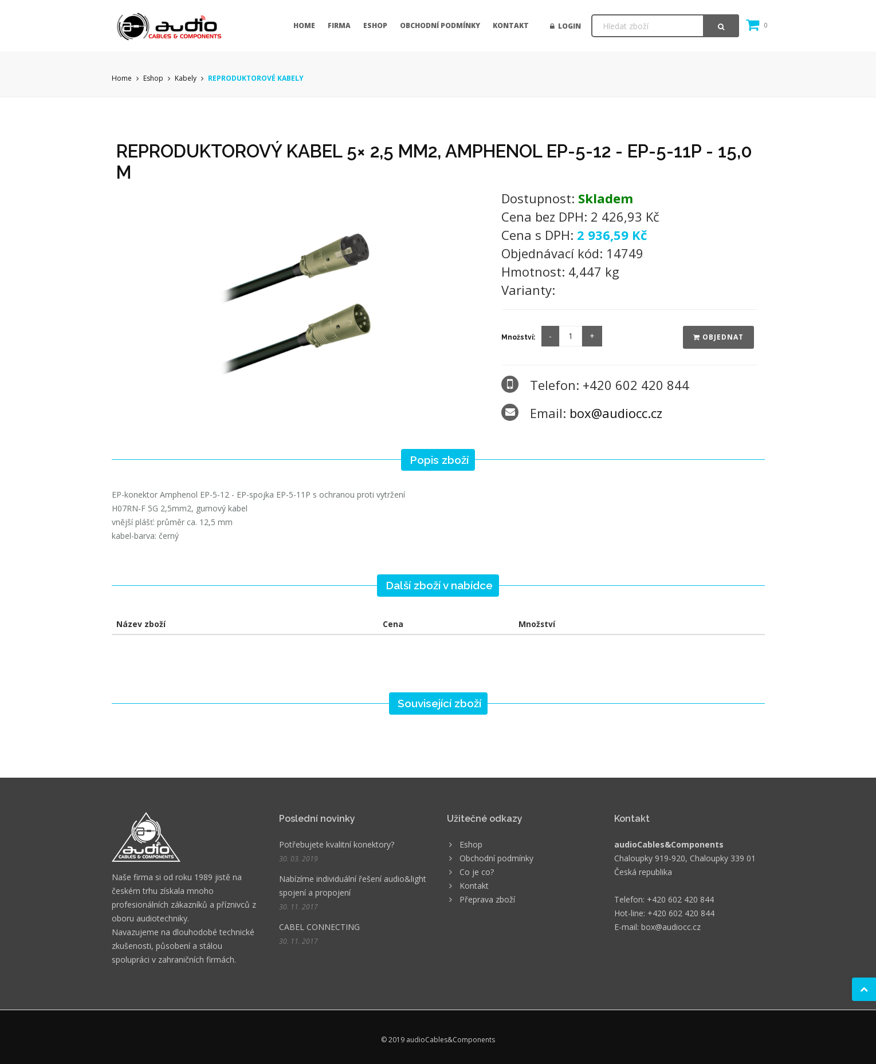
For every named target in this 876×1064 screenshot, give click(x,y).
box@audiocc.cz (615, 412)
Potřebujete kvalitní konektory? (336, 844)
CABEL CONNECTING (319, 926)
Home (304, 25)
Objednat (718, 337)
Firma (339, 25)
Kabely (186, 78)
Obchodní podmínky (440, 25)
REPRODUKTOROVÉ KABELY (256, 78)
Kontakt (511, 25)
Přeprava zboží (487, 899)
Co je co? (476, 871)
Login (565, 26)
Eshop (375, 25)
